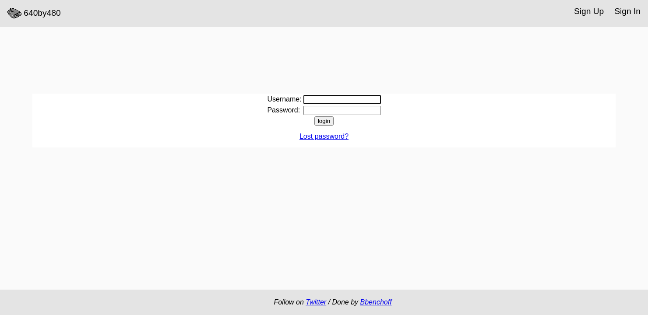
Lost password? (324, 136)
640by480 (34, 14)
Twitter (316, 302)
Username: (284, 99)
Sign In (627, 11)
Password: (283, 110)
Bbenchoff (376, 302)
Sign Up (589, 11)
